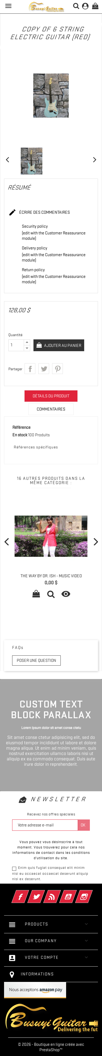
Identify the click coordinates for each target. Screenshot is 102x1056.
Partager (30, 369)
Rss (59, 893)
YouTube (75, 893)
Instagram (91, 893)
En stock (19, 435)
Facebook (28, 893)
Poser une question (36, 660)
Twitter (44, 893)
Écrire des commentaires (39, 212)
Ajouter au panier (62, 345)
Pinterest (57, 369)
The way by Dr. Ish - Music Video (51, 576)
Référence (21, 427)
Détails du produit (51, 396)
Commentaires (51, 409)
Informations (37, 974)
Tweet (44, 369)
